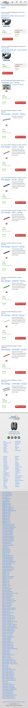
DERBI (16, 462)
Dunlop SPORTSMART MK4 (8, 561)
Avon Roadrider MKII (7, 495)
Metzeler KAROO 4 (6, 606)
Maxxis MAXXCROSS (7, 594)
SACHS (5, 482)
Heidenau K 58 (5, 573)
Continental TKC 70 (6, 542)
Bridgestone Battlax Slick (8, 507)
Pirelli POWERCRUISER (8, 690)
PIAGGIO (5, 480)
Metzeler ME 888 (6, 614)
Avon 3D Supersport (7, 492)
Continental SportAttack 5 (8, 540)
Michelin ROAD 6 (6, 653)
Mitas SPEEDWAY (6, 668)
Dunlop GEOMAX (6, 549)
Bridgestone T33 (6, 522)
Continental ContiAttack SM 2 (9, 527)
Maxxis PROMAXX (6, 597)
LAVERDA (17, 473)
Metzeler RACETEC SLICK (8, 617)
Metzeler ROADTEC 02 (7, 620)
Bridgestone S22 (6, 516)
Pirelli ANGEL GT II (6, 683)
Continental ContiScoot (7, 531)
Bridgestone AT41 (6, 503)
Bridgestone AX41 (6, 504)
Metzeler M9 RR (6, 611)
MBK (16, 474)
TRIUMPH (17, 483)
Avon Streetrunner (6, 498)
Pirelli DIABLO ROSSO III (8, 684)
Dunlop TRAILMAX (6, 564)
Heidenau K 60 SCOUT (7, 578)
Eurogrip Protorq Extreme (8, 569)
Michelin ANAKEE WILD (7, 632)
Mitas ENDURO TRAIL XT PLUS (9, 663)
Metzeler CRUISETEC (7, 605)
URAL (4, 485)
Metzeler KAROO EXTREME (9, 608)
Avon (4, 441)
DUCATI (5, 464)
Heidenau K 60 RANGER (8, 576)
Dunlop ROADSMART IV (8, 557)
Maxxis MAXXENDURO (7, 596)
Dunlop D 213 (5, 546)
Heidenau (5, 446)
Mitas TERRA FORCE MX (8, 674)
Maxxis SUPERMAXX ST (8, 602)
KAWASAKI (18, 470)
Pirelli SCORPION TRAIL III (8, 698)
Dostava (7, 701)
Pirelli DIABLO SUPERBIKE (8, 687)
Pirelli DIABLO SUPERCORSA (9, 689)
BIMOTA (5, 458)
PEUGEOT (17, 479)
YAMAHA (17, 486)
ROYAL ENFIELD (19, 480)
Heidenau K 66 (5, 581)
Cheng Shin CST (7, 443)
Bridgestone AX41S (6, 506)
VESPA (17, 485)
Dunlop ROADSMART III (8, 555)
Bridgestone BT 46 (6, 512)
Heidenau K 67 (5, 582)
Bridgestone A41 (6, 501)
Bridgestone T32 (6, 521)
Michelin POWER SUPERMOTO (9, 648)
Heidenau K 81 (5, 587)
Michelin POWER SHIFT (8, 645)
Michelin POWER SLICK (8, 647)
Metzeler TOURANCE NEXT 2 (9, 626)
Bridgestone (18, 441)
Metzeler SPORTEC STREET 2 (9, 624)
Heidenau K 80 (5, 584)
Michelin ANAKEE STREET (8, 630)
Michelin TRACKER (6, 657)
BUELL (5, 459)
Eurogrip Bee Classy (7, 566)
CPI (16, 461)
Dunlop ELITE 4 (6, 548)
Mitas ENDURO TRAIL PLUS (9, 660)
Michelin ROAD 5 (6, 651)
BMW (16, 458)
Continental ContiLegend (8, 528)
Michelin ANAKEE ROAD (8, 629)
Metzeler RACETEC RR (7, 615)
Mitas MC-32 (5, 665)
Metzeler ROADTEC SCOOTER (9, 621)
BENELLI (17, 456)
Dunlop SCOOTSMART (7, 560)
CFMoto (5, 461)
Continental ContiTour (7, 534)
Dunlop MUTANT (6, 552)
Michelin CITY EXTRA (7, 633)
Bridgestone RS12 (6, 515)
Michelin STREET (6, 656)
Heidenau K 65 (5, 579)
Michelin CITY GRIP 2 (7, 635)
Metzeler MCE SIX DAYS (8, 612)
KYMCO (17, 471)
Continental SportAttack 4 (8, 539)
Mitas (16, 449)
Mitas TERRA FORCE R (8, 675)
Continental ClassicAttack (8, 525)
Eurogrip (17, 444)
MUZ (4, 477)
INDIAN (17, 468)
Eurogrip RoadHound (7, 570)
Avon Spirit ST (5, 497)
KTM (4, 471)
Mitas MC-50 (5, 666)
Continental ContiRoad (7, 530)
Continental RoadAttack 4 (8, 537)
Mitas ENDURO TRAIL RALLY (9, 662)
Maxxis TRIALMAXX (7, 603)
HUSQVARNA (18, 467)
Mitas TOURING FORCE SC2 (9, 680)
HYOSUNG (6, 468)
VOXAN (5, 486)
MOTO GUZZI (6, 476)
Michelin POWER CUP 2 (8, 642)
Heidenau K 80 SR (6, 585)
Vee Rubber (18, 450)
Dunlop (5, 444)
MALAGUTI (6, 474)
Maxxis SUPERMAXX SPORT (9, 600)
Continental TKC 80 (6, 543)
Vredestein (5, 452)
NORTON (5, 479)
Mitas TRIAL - (5, 681)
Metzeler (17, 447)
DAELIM (5, 462)
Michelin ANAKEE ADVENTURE (9, 627)
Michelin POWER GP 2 (7, 644)
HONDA (17, 465)
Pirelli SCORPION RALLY (8, 693)
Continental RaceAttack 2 (8, 536)
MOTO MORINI (18, 476)
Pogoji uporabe (21, 701)
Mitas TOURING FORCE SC (9, 678)
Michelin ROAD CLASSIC (8, 654)
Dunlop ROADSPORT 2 (7, 558)
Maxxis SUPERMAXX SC (8, 599)
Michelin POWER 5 (6, 639)
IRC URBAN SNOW (6, 588)
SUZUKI (17, 482)
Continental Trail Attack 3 (8, 545)
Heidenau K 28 (5, 572)
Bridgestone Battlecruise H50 (9, 510)
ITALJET (5, 470)
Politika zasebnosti (14, 701)
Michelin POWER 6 (6, 641)
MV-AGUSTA (18, 477)
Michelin (5, 449)
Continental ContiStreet (7, 533)
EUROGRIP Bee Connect (8, 567)
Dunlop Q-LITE (5, 554)
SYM (4, 483)
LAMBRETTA (6, 473)
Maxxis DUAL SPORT (7, 591)
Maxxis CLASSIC (6, 590)
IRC (16, 446)
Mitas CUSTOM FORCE (8, 659)
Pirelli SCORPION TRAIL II (8, 696)
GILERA (17, 464)
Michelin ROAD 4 (6, 650)
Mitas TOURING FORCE (8, 677)
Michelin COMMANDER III (8, 636)
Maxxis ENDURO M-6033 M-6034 (10, 593)
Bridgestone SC (6, 519)
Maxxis (5, 447)
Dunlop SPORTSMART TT (8, 563)
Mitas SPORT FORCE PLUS (9, 669)
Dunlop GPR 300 (6, 551)
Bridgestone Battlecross (7, 509)
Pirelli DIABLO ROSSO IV (8, 686)
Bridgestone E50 (6, 513)
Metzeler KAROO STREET (8, 609)
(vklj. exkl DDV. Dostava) (6, 33)
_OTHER (5, 488)
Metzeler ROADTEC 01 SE (8, 618)
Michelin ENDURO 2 (7, 638)
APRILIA (5, 456)
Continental (17, 443)
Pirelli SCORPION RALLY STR (9, 695)
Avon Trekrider (5, 500)
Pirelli (4, 450)
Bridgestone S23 (6, 518)
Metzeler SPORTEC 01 (7, 623)
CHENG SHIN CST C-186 (8, 524)
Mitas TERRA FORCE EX (8, 672)
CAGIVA (17, 459)
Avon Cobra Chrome (7, 494)
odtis (4, 701)
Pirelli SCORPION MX (7, 692)
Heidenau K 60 (5, 575)
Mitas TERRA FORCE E (7, 671)
